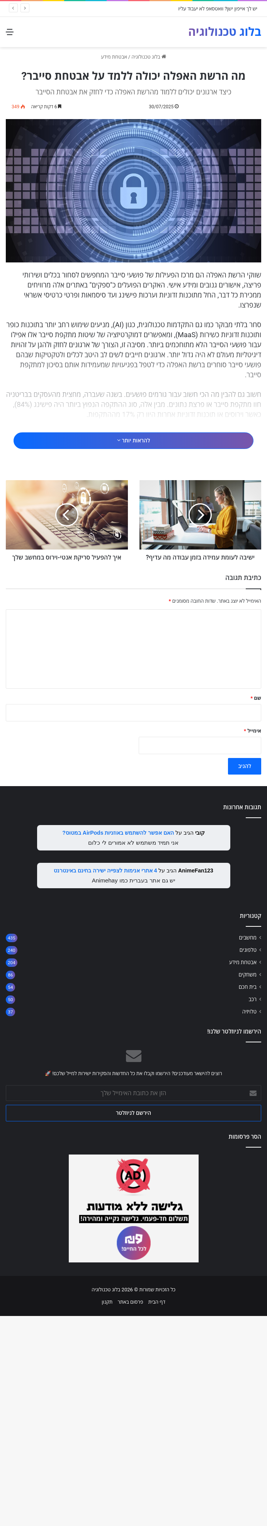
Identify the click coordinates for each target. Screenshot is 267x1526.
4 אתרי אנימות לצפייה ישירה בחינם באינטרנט (105, 1080)
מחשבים (248, 1147)
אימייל (252, 941)
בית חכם (248, 1197)
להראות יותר (133, 542)
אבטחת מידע (114, 57)
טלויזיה (249, 1221)
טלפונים (248, 1160)
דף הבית (156, 1512)
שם (255, 908)
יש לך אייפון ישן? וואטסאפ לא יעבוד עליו (217, 9)
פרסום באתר (130, 1512)
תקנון (107, 1512)
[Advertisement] (130, 478)
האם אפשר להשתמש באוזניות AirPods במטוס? (118, 1043)
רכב (252, 1209)
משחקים (247, 1184)
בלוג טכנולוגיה (148, 57)
